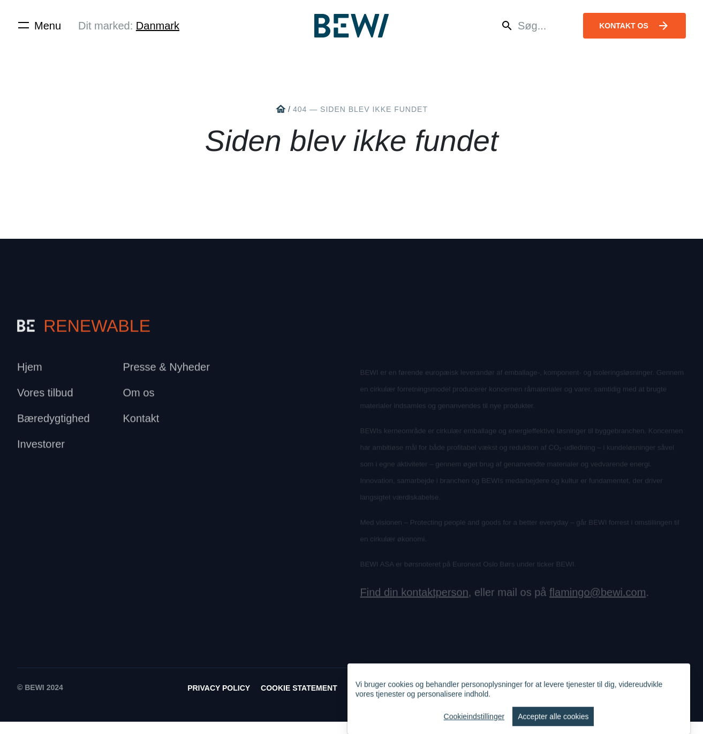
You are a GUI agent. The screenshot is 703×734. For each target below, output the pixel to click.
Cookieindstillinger (474, 725)
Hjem (29, 371)
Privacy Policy (218, 700)
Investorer (41, 449)
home (280, 109)
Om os (139, 397)
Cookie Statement (299, 700)
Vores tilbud (45, 397)
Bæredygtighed (53, 423)
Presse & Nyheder (166, 371)
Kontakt (141, 423)
